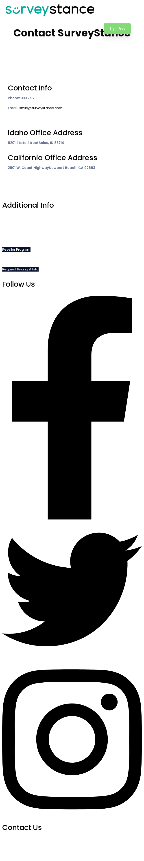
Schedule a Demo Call (20, 219)
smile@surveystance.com (40, 108)
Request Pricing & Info (20, 269)
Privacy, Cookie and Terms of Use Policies (36, 239)
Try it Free (117, 28)
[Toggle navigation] (138, 28)
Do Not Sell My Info (17, 229)
